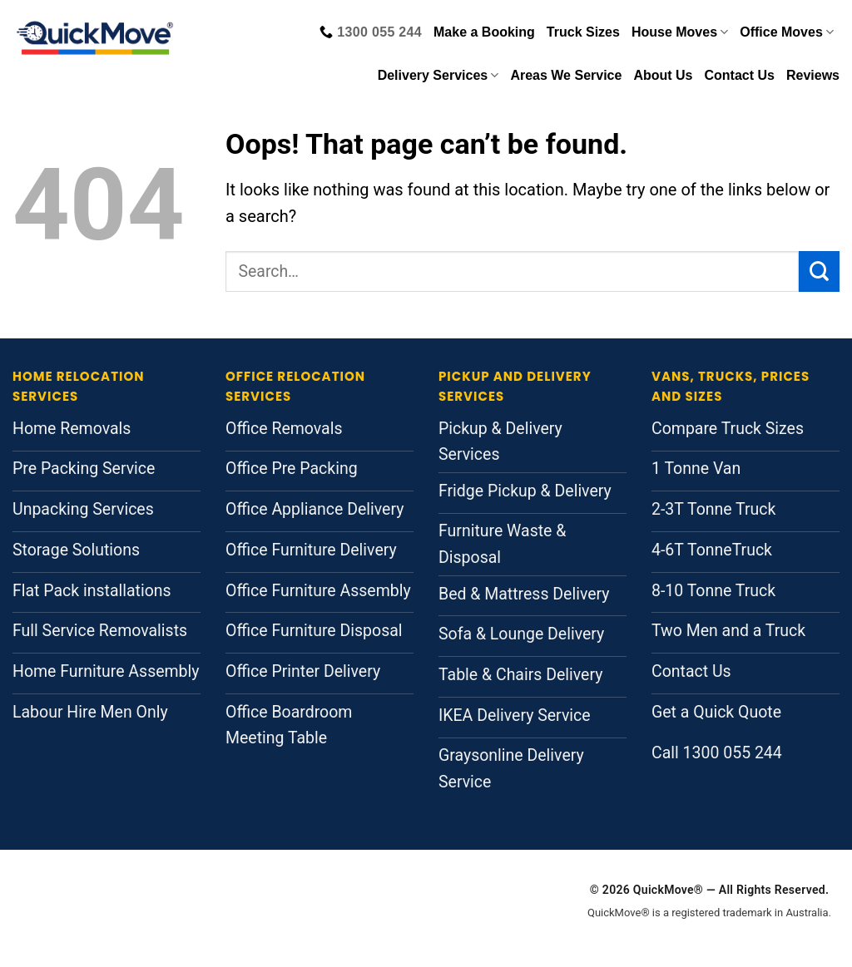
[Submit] (819, 271)
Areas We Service (566, 75)
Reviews (813, 75)
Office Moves (787, 32)
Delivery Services (438, 75)
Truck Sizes (583, 32)
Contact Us (740, 75)
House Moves (680, 32)
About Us (662, 75)
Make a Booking (484, 32)
